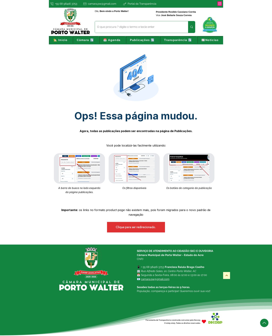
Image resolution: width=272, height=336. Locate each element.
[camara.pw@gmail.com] (102, 4)
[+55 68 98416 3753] (65, 4)
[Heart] (204, 321)
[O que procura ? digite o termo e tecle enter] (139, 27)
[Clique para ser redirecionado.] (136, 227)
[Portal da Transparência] (151, 4)
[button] (85, 40)
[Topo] (226, 275)
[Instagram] (219, 3)
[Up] (264, 323)
